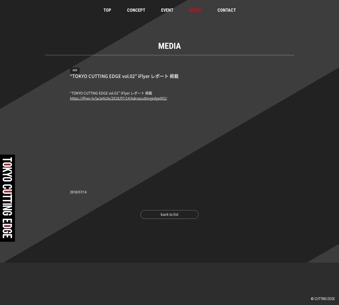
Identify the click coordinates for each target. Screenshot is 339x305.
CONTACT (226, 10)
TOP (107, 10)
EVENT (167, 10)
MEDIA (195, 10)
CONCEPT (136, 10)
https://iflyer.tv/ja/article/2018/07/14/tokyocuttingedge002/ (118, 98)
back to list (169, 214)
